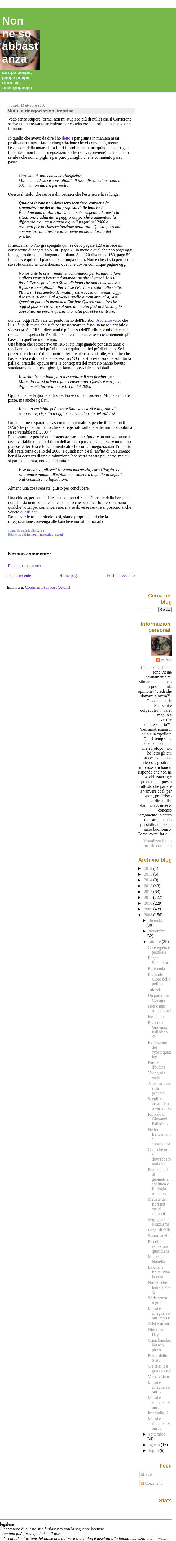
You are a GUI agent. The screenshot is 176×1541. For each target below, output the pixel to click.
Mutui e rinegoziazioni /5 (159, 1423)
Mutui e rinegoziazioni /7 (159, 1387)
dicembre (157, 920)
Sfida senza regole (157, 1300)
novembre (157, 931)
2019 (148, 868)
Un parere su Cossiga (158, 997)
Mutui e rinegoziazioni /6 (159, 1403)
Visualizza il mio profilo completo (157, 843)
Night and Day (156, 1332)
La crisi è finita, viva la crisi (159, 1272)
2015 (148, 874)
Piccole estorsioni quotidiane (158, 1246)
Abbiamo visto (108, 320)
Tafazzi (154, 989)
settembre (157, 1434)
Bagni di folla (159, 1230)
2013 (148, 886)
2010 (148, 903)
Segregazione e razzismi (159, 1221)
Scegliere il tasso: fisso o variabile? (159, 1104)
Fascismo (156, 1016)
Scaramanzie (158, 1236)
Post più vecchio (121, 575)
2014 (148, 880)
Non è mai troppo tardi (159, 1008)
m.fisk (166, 660)
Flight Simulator (158, 960)
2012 (148, 891)
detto (66, 138)
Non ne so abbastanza (20, 40)
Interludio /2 (158, 1413)
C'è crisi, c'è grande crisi (159, 1368)
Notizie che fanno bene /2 (159, 1287)
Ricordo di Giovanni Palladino (158, 1119)
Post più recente (17, 575)
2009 (148, 909)
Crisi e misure (159, 1324)
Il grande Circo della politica (159, 979)
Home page (69, 575)
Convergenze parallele (159, 949)
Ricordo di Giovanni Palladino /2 (158, 1029)
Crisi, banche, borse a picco (159, 1345)
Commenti (152, 1483)
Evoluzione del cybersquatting (159, 1049)
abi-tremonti (30, 534)
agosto (155, 1444)
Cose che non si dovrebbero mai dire (159, 1156)
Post (146, 1474)
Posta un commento (24, 566)
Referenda (156, 968)
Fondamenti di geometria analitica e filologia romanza (158, 1181)
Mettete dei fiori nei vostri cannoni (157, 1206)
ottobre (155, 941)
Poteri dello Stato (157, 1358)
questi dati (29, 512)
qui (64, 245)
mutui (59, 534)
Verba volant (158, 1376)
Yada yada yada (156, 1075)
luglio (154, 1450)
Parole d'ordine (156, 1064)
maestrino (46, 534)
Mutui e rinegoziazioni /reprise (40, 110)
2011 (148, 897)
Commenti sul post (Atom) (47, 587)
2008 (148, 915)
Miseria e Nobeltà (156, 1259)
